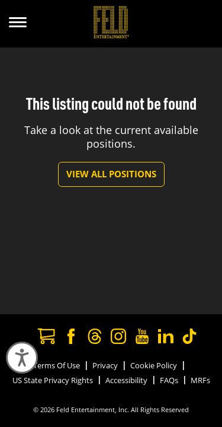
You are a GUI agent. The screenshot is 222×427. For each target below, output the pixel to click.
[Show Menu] (18, 23)
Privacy (105, 365)
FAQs (169, 380)
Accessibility (126, 380)
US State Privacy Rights (52, 380)
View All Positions (111, 174)
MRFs (200, 380)
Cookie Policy (153, 365)
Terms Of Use (56, 365)
